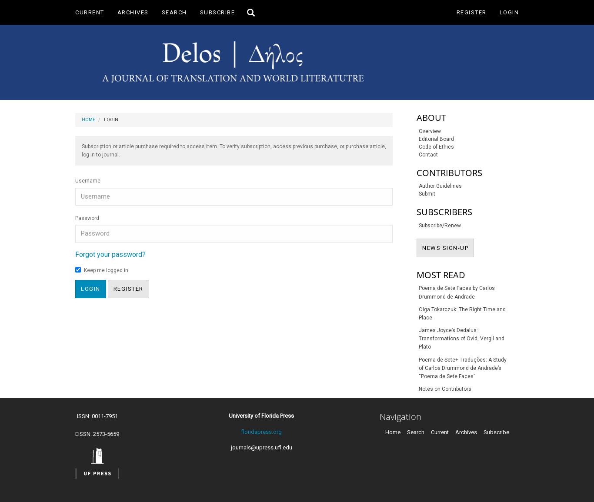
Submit (427, 194)
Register (472, 12)
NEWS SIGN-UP (448, 247)
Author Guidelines (440, 186)
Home (88, 119)
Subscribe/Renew (440, 226)
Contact (428, 155)
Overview (430, 131)
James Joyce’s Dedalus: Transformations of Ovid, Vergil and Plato (461, 338)
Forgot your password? (110, 254)
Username (87, 181)
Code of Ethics (436, 147)
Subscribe (217, 12)
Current (89, 12)
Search (174, 12)
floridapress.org (261, 432)
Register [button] (128, 289)
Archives (133, 12)
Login (509, 12)
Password (87, 218)
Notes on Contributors (445, 389)
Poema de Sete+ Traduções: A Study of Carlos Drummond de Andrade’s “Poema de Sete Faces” (463, 368)
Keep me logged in (101, 270)
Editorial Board (436, 139)
